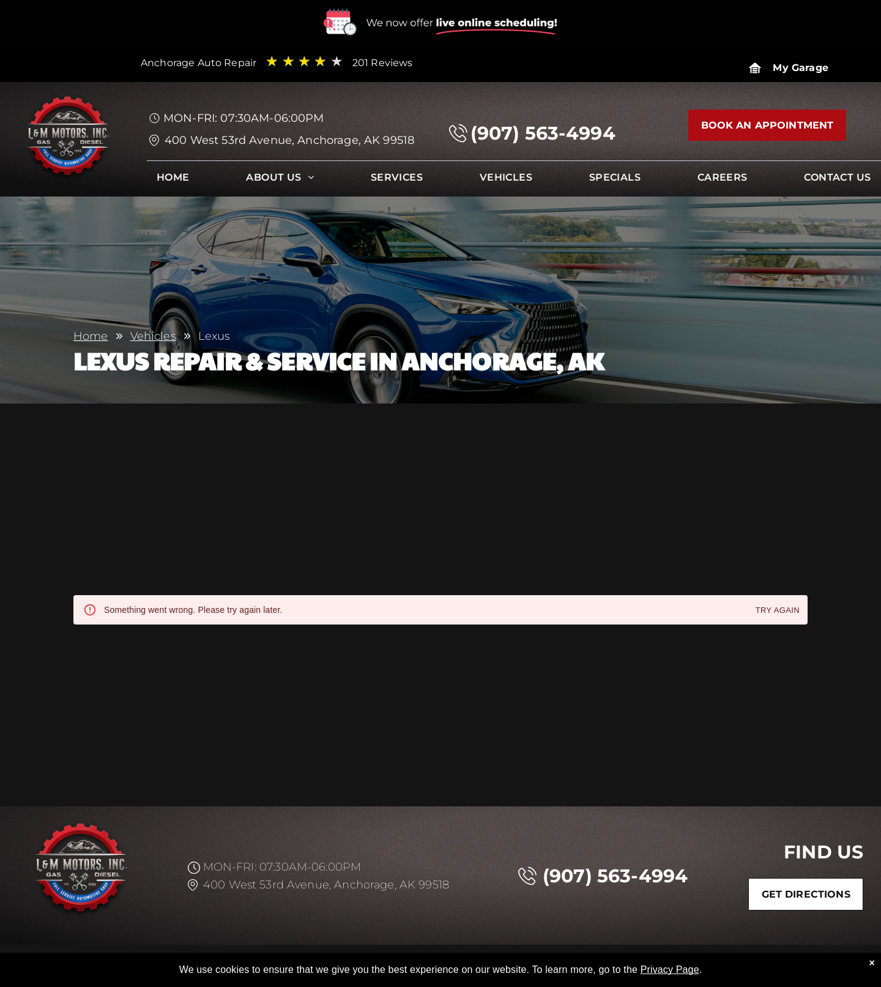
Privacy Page (670, 969)
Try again (778, 610)
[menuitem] (173, 180)
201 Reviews (382, 63)
